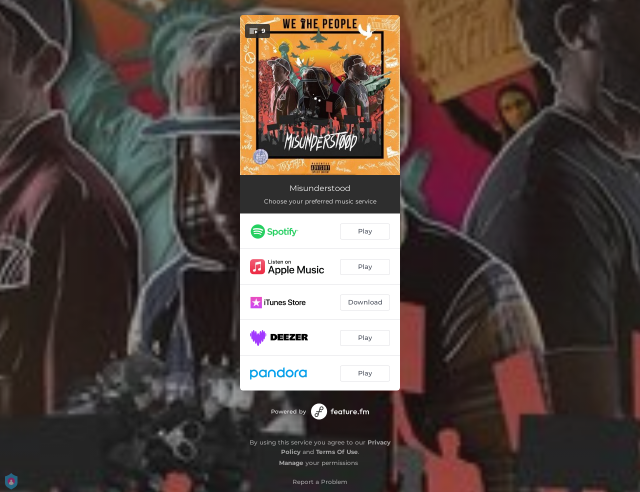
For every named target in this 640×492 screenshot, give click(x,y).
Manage (291, 462)
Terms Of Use (337, 452)
